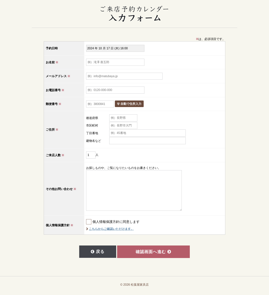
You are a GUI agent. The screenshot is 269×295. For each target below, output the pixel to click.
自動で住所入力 (136, 104)
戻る (98, 253)
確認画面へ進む (153, 253)
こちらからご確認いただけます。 (118, 229)
